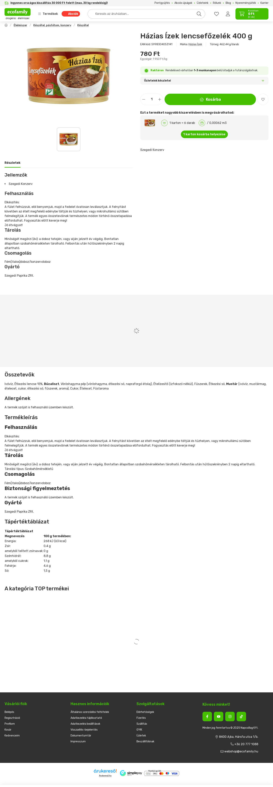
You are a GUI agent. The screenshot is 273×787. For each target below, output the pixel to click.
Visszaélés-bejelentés (84, 729)
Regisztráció (12, 718)
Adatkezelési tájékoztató (86, 718)
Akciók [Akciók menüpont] (73, 14)
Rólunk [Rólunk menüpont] (217, 3)
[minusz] (143, 99)
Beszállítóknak (145, 741)
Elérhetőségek (145, 712)
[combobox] (146, 14)
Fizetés (141, 718)
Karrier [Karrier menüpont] (264, 3)
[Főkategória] (6, 25)
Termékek (48, 14)
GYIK (139, 729)
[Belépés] (228, 14)
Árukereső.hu (105, 775)
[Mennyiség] (151, 99)
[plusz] (159, 99)
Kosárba (210, 99)
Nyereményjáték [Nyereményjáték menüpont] (245, 3)
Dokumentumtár (81, 735)
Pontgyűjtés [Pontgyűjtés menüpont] (162, 3)
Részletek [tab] (12, 163)
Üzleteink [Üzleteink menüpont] (202, 3)
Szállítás (141, 723)
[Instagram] (230, 716)
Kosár (8, 729)
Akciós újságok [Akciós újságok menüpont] (183, 3)
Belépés (9, 712)
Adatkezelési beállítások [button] (85, 723)
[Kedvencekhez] (262, 99)
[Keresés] (199, 14)
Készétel (83, 25)
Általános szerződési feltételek (90, 712)
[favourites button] (216, 14)
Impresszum (78, 741)
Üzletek (141, 735)
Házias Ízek (195, 44)
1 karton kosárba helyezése (204, 134)
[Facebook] (207, 716)
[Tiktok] (241, 716)
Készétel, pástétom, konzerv (52, 25)
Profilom (10, 723)
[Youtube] (218, 716)
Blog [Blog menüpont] (228, 3)
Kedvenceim (12, 735)
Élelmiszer (20, 25)
